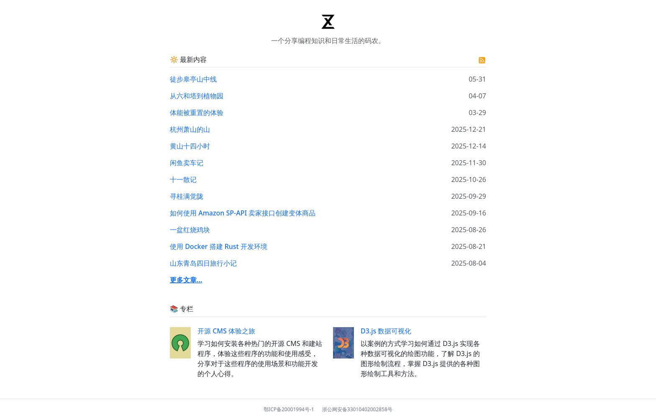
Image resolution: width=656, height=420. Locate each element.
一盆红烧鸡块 (190, 229)
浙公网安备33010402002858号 (357, 409)
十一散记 (183, 179)
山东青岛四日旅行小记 (203, 263)
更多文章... (186, 279)
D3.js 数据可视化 (386, 330)
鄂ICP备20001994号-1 (289, 409)
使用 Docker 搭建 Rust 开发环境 (218, 246)
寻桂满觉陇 (186, 196)
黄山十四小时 (190, 146)
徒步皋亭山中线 (193, 79)
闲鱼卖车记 (186, 162)
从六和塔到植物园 (196, 95)
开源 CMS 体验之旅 (226, 330)
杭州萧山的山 (190, 129)
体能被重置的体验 (196, 112)
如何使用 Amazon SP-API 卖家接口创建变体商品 (242, 213)
